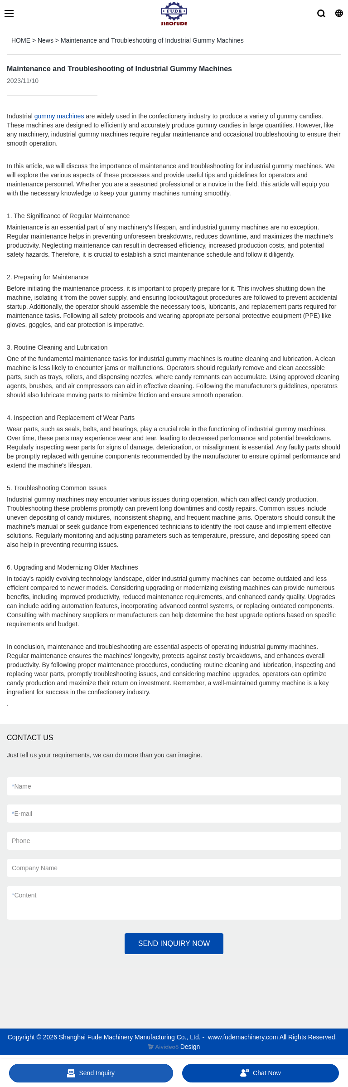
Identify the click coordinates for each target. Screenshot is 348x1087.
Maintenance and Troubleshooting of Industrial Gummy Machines (152, 40)
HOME (20, 40)
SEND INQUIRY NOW (174, 943)
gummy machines (59, 116)
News (45, 40)
